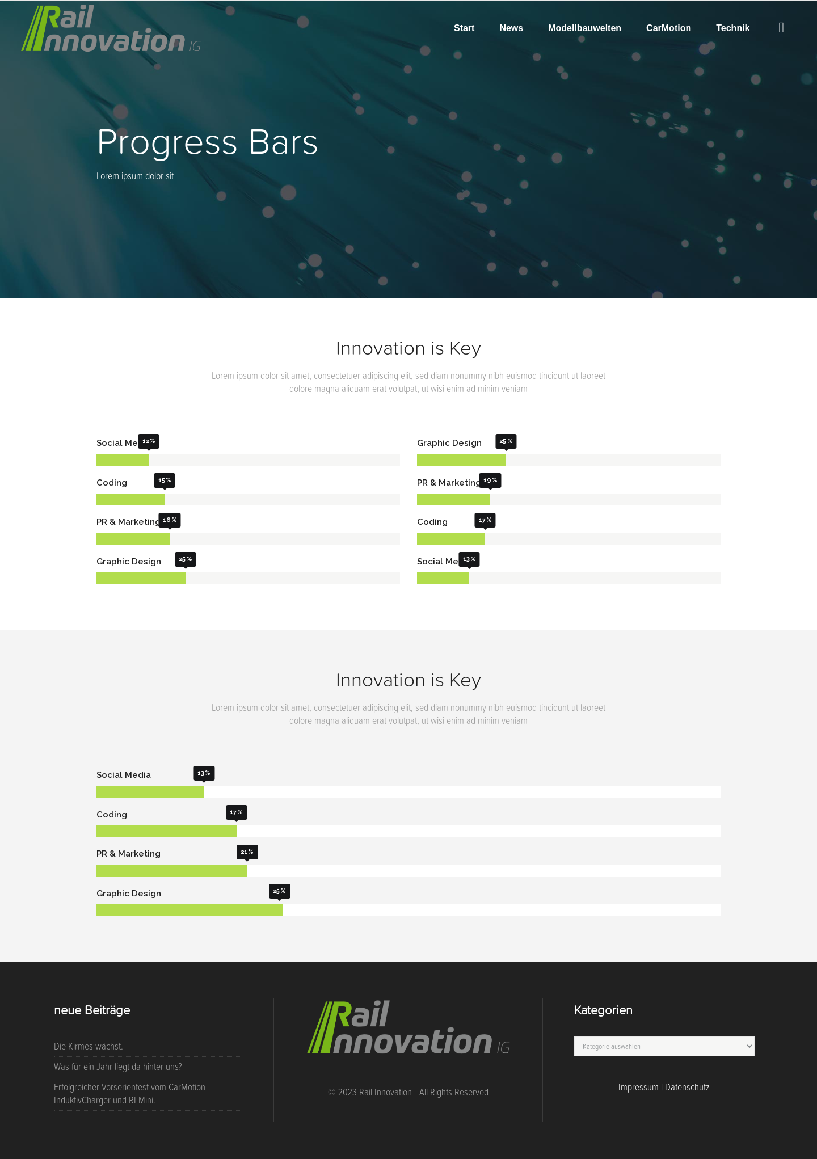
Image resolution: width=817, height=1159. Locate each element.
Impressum (638, 1087)
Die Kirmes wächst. (88, 1046)
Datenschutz (687, 1087)
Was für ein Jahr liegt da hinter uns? (118, 1066)
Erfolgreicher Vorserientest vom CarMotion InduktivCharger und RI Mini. (129, 1093)
